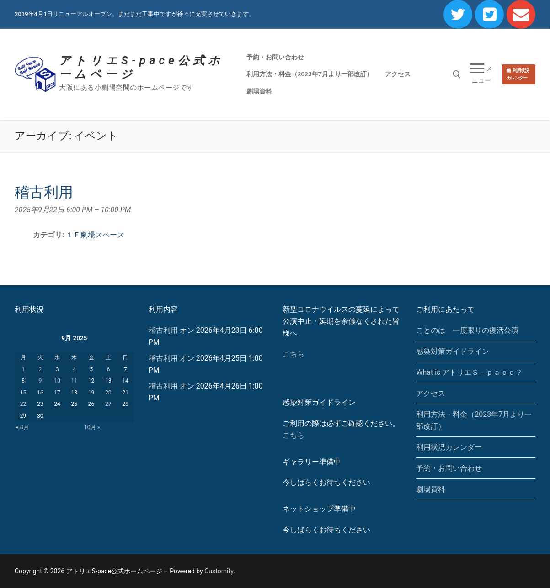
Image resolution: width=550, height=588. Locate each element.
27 (108, 404)
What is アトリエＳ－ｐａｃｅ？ (469, 372)
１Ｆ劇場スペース (95, 235)
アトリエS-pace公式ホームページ (141, 67)
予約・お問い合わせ (449, 468)
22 (23, 404)
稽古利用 (163, 330)
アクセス (430, 393)
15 (23, 392)
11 (74, 381)
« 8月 (22, 427)
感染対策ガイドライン (452, 351)
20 (108, 392)
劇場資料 (430, 489)
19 (91, 392)
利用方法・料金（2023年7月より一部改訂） (474, 420)
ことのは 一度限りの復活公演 (467, 330)
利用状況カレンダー (518, 74)
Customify (218, 571)
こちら (293, 354)
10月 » (92, 427)
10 (57, 381)
